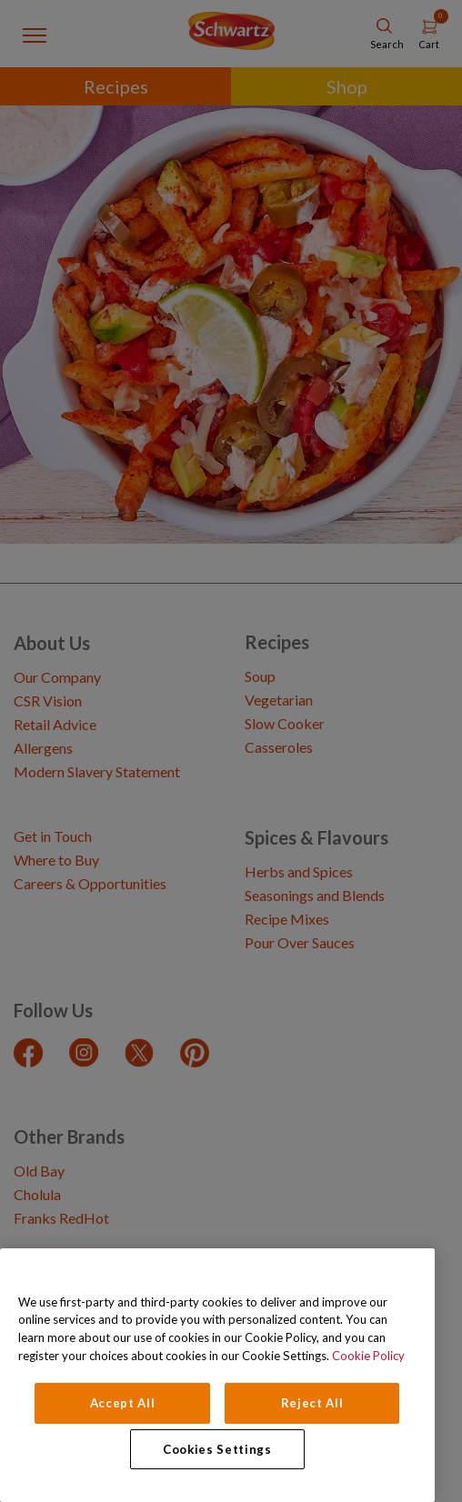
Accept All (123, 1403)
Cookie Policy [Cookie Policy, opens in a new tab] (368, 1355)
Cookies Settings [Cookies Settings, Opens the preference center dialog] (217, 1449)
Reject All (312, 1403)
